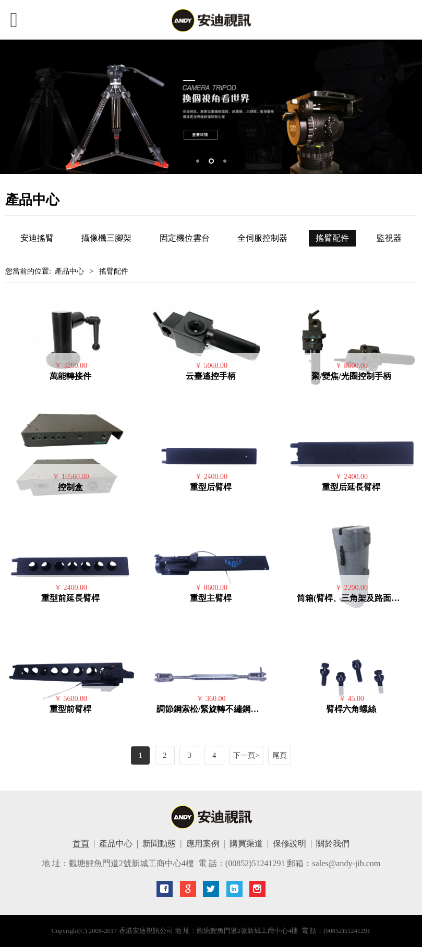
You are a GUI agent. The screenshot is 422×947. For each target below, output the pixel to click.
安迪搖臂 (37, 237)
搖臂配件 (332, 237)
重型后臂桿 (211, 487)
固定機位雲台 (185, 237)
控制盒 (70, 487)
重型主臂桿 (211, 598)
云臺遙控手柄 (211, 376)
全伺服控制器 (262, 237)
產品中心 (69, 271)
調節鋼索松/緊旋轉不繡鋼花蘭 (211, 709)
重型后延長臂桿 (351, 487)
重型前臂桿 (70, 709)
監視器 (389, 237)
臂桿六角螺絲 (351, 709)
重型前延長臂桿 (70, 598)
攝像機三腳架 (106, 237)
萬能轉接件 (70, 376)
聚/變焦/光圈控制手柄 (351, 376)
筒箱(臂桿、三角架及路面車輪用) (358, 598)
